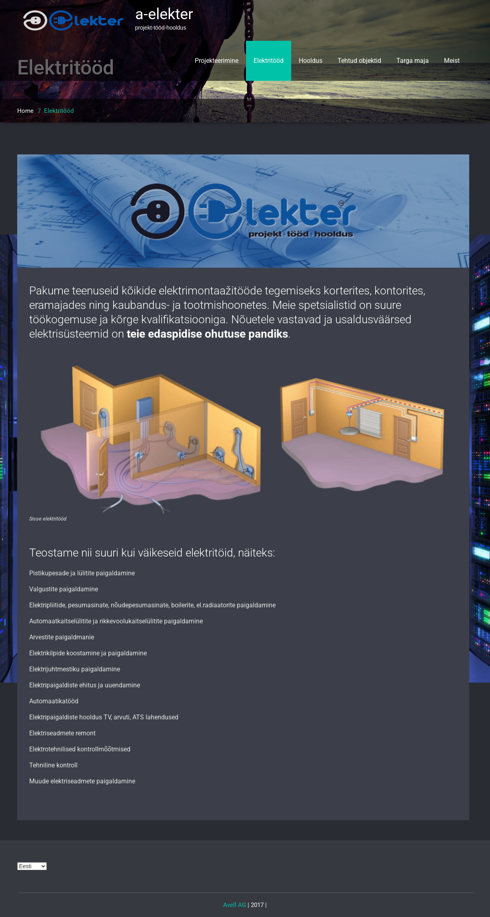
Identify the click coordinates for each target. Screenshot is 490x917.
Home (25, 110)
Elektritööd (269, 60)
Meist (452, 60)
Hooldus (310, 60)
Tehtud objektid (359, 60)
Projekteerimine (216, 60)
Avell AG (234, 905)
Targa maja (412, 60)
